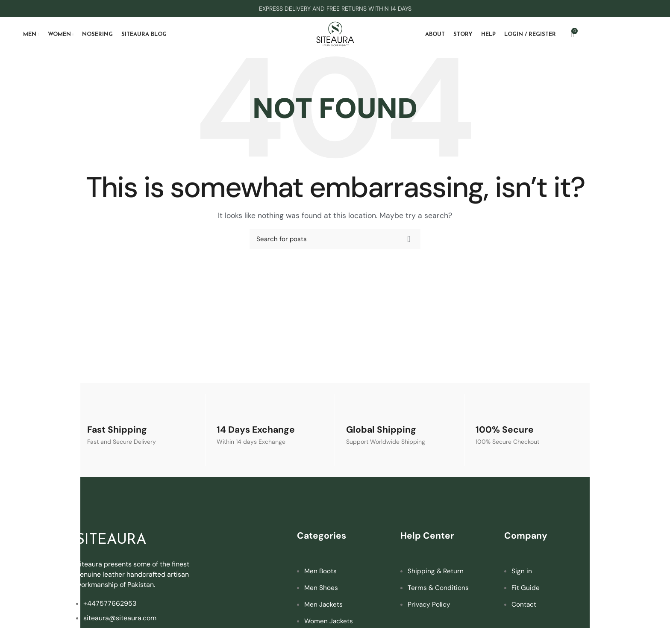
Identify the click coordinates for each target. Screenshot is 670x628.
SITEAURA (116, 543)
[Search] (335, 243)
